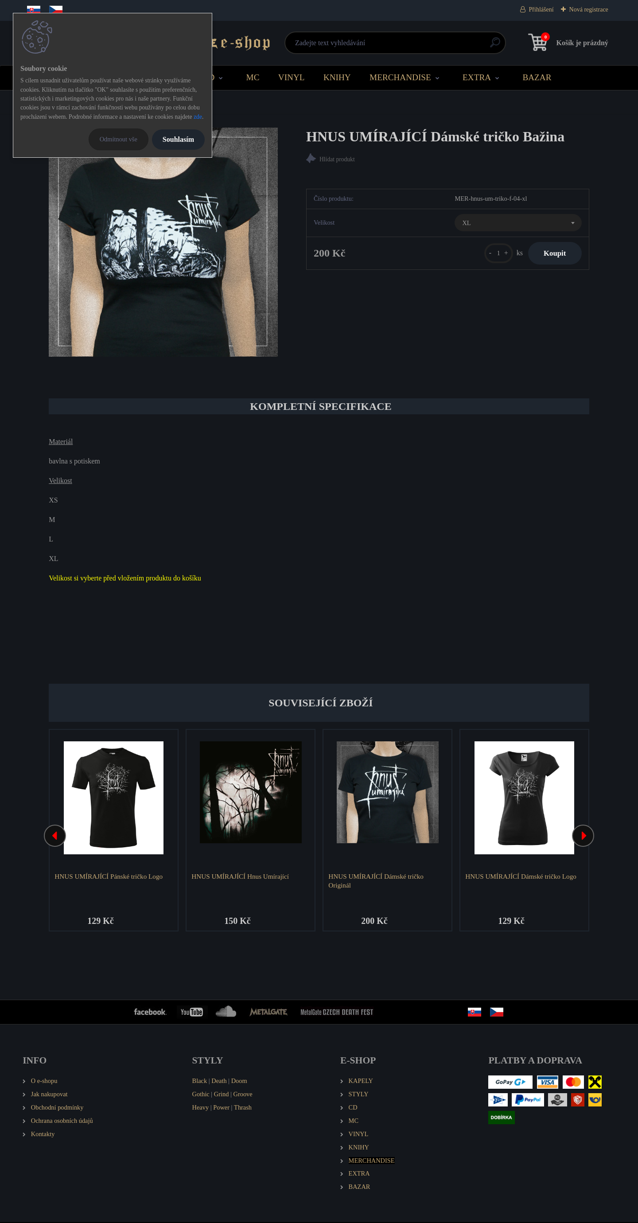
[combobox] (518, 224)
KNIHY (337, 77)
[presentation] (55, 836)
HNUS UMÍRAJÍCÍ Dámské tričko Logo (521, 876)
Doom (239, 1081)
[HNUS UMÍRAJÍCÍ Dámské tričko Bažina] (163, 242)
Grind (221, 1094)
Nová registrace (588, 9)
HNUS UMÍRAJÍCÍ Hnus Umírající (241, 876)
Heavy (200, 1108)
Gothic (201, 1094)
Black (199, 1081)
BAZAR (536, 77)
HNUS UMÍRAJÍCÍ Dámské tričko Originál (376, 880)
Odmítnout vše (118, 139)
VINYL (291, 77)
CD (209, 77)
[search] (426, 46)
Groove (243, 1094)
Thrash (243, 1108)
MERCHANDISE (400, 77)
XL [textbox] (466, 223)
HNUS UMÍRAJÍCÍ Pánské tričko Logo (109, 876)
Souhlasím (178, 139)
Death (218, 1081)
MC (253, 77)
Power (221, 1108)
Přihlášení (541, 9)
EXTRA (477, 77)
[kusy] (493, 254)
